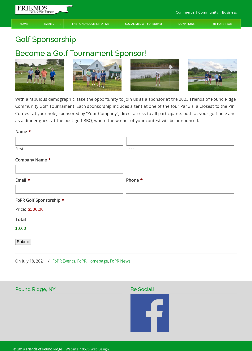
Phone (134, 180)
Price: (20, 209)
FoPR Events (63, 261)
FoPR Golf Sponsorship (39, 200)
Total (20, 219)
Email (22, 180)
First (19, 148)
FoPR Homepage (92, 261)
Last (130, 148)
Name (23, 131)
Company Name (33, 160)
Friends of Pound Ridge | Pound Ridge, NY (44, 10)
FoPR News (120, 261)
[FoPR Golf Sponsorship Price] (51, 209)
